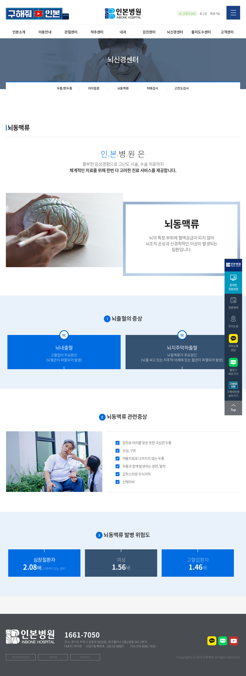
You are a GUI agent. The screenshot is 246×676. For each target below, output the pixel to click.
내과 (123, 31)
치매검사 (152, 88)
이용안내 (44, 31)
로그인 (203, 13)
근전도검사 (182, 88)
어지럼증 (93, 88)
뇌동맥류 (123, 88)
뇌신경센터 (175, 31)
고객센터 (227, 31)
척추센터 (97, 31)
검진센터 (149, 31)
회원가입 (215, 13)
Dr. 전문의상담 (187, 13)
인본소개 (18, 31)
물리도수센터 (201, 31)
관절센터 (70, 31)
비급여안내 (85, 657)
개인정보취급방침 (20, 657)
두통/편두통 (64, 88)
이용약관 (53, 657)
